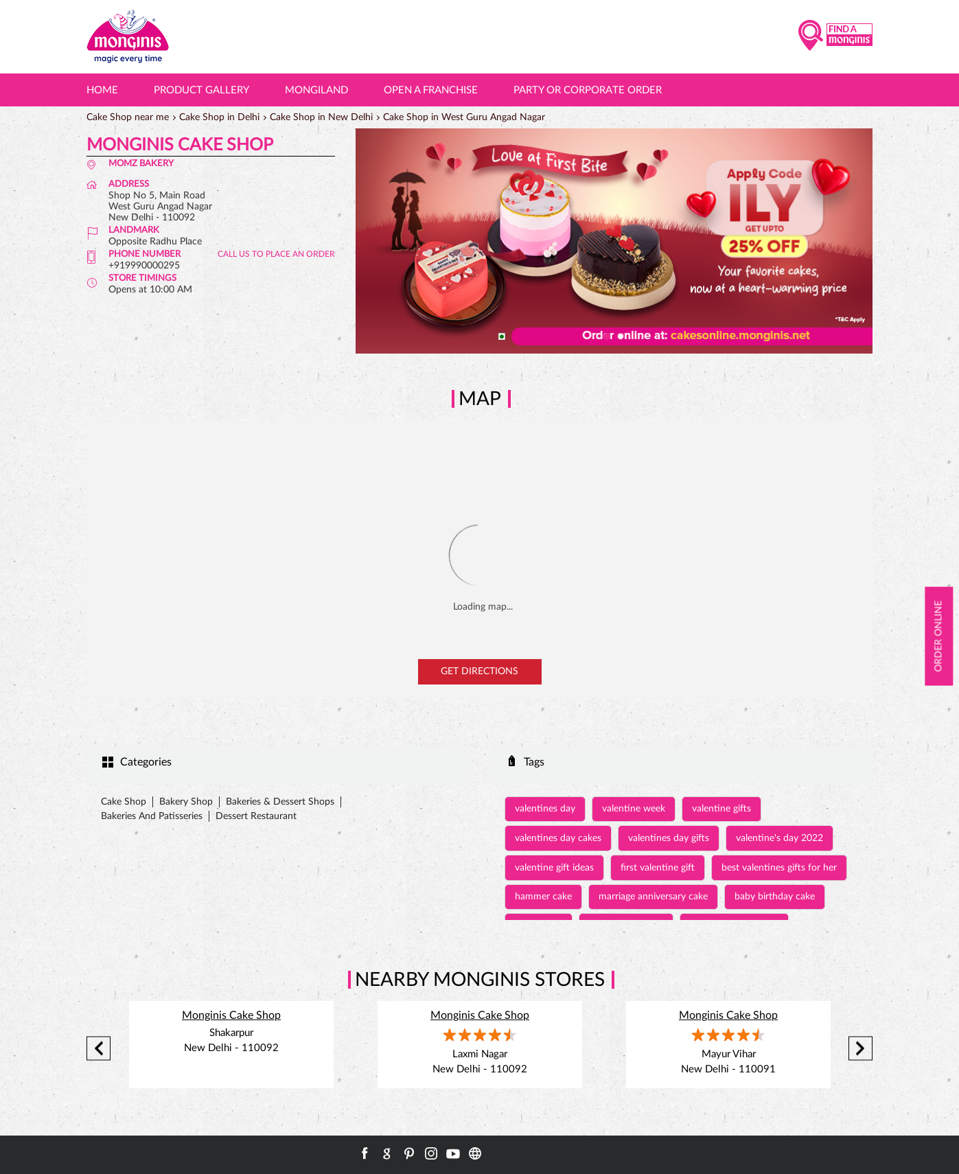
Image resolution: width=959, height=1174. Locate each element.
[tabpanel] (614, 241)
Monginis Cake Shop (231, 1015)
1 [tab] (606, 336)
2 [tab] (620, 336)
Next (860, 1049)
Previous (98, 1049)
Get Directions (479, 671)
